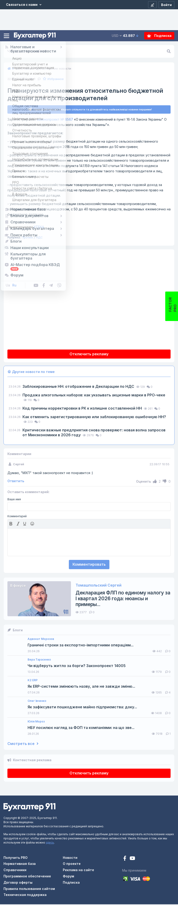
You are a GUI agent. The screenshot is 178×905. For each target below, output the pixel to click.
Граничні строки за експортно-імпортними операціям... (81, 646)
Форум (68, 877)
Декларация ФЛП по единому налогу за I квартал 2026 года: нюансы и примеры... (123, 599)
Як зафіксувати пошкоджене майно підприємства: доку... (82, 708)
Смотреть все (22, 744)
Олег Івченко (37, 701)
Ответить (15, 482)
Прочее (27, 238)
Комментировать (89, 565)
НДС (39, 238)
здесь (50, 843)
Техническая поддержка (25, 895)
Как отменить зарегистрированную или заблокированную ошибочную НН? (94, 417)
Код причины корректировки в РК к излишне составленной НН (82, 409)
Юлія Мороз (36, 722)
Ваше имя (14, 500)
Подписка (159, 36)
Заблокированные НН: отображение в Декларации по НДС (78, 387)
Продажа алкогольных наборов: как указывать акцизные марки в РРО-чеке (93, 395)
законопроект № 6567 (55, 120)
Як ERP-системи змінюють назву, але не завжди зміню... (81, 687)
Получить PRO (15, 858)
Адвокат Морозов (41, 639)
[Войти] (166, 4)
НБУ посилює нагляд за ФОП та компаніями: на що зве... (81, 728)
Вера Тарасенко (39, 660)
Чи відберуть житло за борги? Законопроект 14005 (77, 666)
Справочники (14, 871)
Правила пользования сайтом (29, 889)
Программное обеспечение (27, 877)
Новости (70, 858)
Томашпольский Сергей (98, 586)
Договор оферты (17, 883)
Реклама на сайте (78, 871)
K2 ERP (33, 681)
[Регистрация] (152, 4)
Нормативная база (19, 864)
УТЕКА (25, 228)
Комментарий (17, 517)
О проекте (72, 864)
